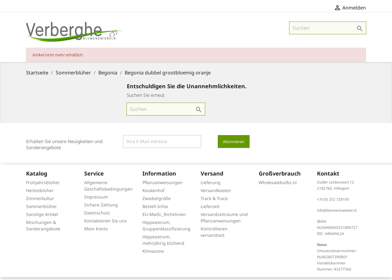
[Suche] (327, 31)
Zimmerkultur (40, 201)
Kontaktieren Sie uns (105, 223)
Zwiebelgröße (156, 201)
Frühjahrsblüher (43, 185)
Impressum (96, 199)
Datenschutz (97, 215)
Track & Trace (214, 201)
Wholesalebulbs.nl (278, 185)
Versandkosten (216, 193)
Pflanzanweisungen (162, 185)
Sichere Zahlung (101, 207)
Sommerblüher (41, 209)
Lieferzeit (210, 209)
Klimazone (153, 254)
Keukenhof (153, 193)
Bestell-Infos (155, 209)
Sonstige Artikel (42, 217)
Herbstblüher (40, 193)
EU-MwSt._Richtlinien (164, 217)
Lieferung (211, 185)
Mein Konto (96, 231)
